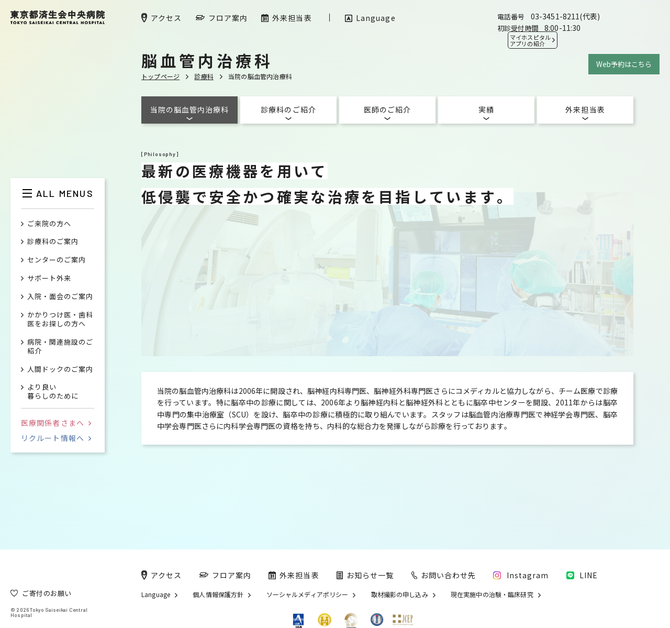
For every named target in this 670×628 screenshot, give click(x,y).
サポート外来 (49, 278)
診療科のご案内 (53, 241)
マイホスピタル (530, 40)
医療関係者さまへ (56, 422)
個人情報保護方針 (218, 594)
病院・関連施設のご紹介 (60, 347)
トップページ (160, 76)
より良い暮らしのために (53, 392)
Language (155, 594)
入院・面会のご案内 (60, 296)
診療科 (204, 76)
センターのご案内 (56, 260)
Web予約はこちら (624, 64)
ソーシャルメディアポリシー (307, 594)
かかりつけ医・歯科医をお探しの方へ (60, 319)
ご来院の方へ (49, 223)
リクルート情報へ (56, 438)
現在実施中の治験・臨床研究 (492, 594)
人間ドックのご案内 (60, 369)
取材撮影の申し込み (399, 594)
